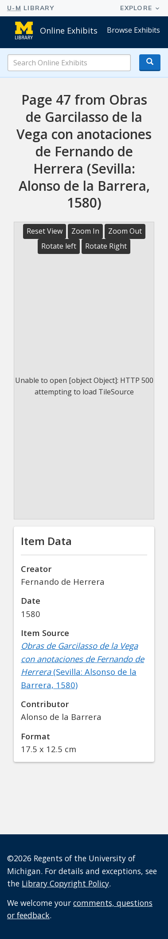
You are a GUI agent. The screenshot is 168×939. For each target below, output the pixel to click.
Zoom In (85, 231)
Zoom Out (125, 231)
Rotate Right (106, 246)
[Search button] (149, 62)
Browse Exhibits (133, 30)
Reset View (45, 231)
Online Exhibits (69, 30)
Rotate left (58, 246)
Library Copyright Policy (65, 883)
